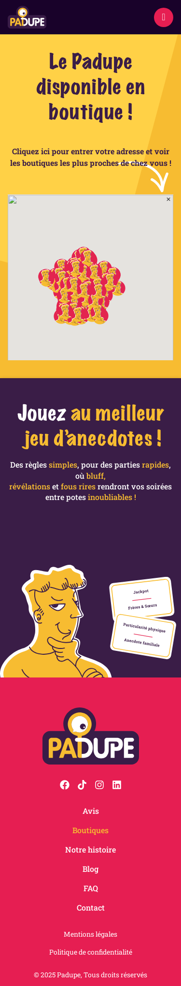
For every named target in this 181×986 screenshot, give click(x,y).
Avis (91, 811)
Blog (90, 869)
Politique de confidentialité (90, 952)
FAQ (91, 888)
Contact (91, 907)
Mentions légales (90, 934)
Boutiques (90, 830)
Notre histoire (90, 849)
